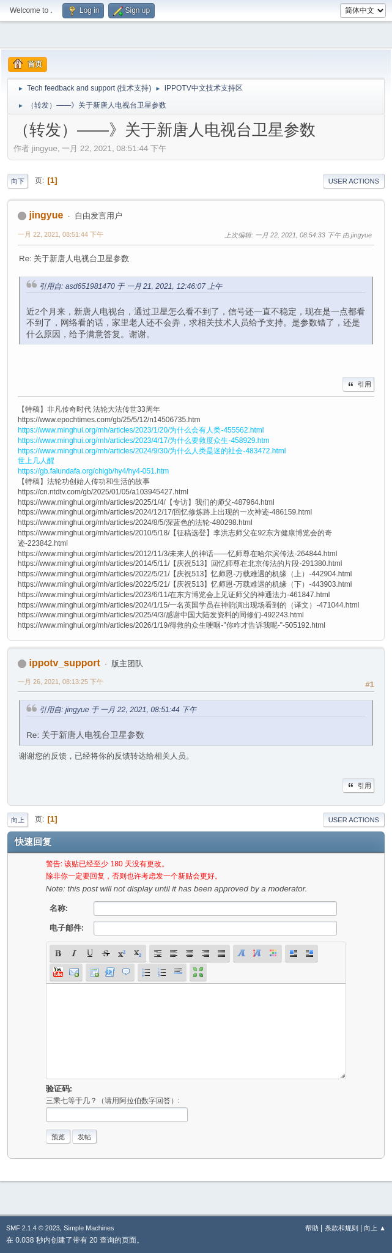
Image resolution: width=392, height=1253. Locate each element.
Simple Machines (89, 1228)
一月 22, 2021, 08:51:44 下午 (60, 234)
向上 (17, 820)
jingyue (46, 215)
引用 (358, 384)
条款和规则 (341, 1228)
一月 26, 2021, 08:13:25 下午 (60, 681)
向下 (17, 181)
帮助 (312, 1228)
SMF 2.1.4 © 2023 (33, 1228)
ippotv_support (64, 663)
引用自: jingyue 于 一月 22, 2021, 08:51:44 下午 (117, 709)
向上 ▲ (375, 1228)
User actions (353, 181)
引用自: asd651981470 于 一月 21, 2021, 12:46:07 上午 (130, 286)
